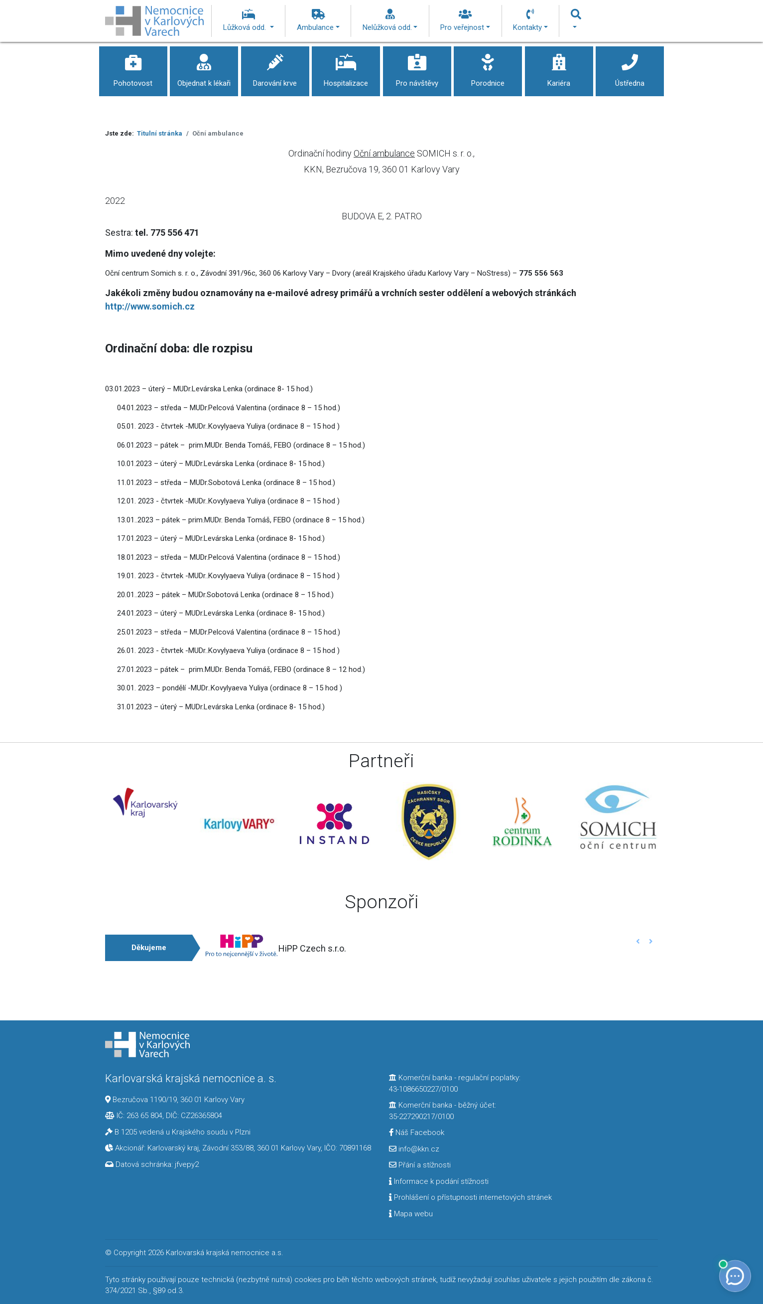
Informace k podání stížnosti (439, 1181)
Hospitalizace (346, 67)
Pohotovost (133, 67)
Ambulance (318, 20)
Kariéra (559, 67)
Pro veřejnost (465, 20)
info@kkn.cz (414, 1148)
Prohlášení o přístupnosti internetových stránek (470, 1197)
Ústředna (630, 67)
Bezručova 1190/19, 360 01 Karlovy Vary (179, 1099)
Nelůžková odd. (390, 20)
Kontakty (530, 20)
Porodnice (488, 67)
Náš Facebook (416, 1132)
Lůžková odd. (248, 20)
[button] (638, 941)
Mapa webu (411, 1213)
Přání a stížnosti (420, 1164)
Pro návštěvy (417, 67)
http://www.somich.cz (150, 306)
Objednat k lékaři (204, 67)
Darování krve (275, 67)
